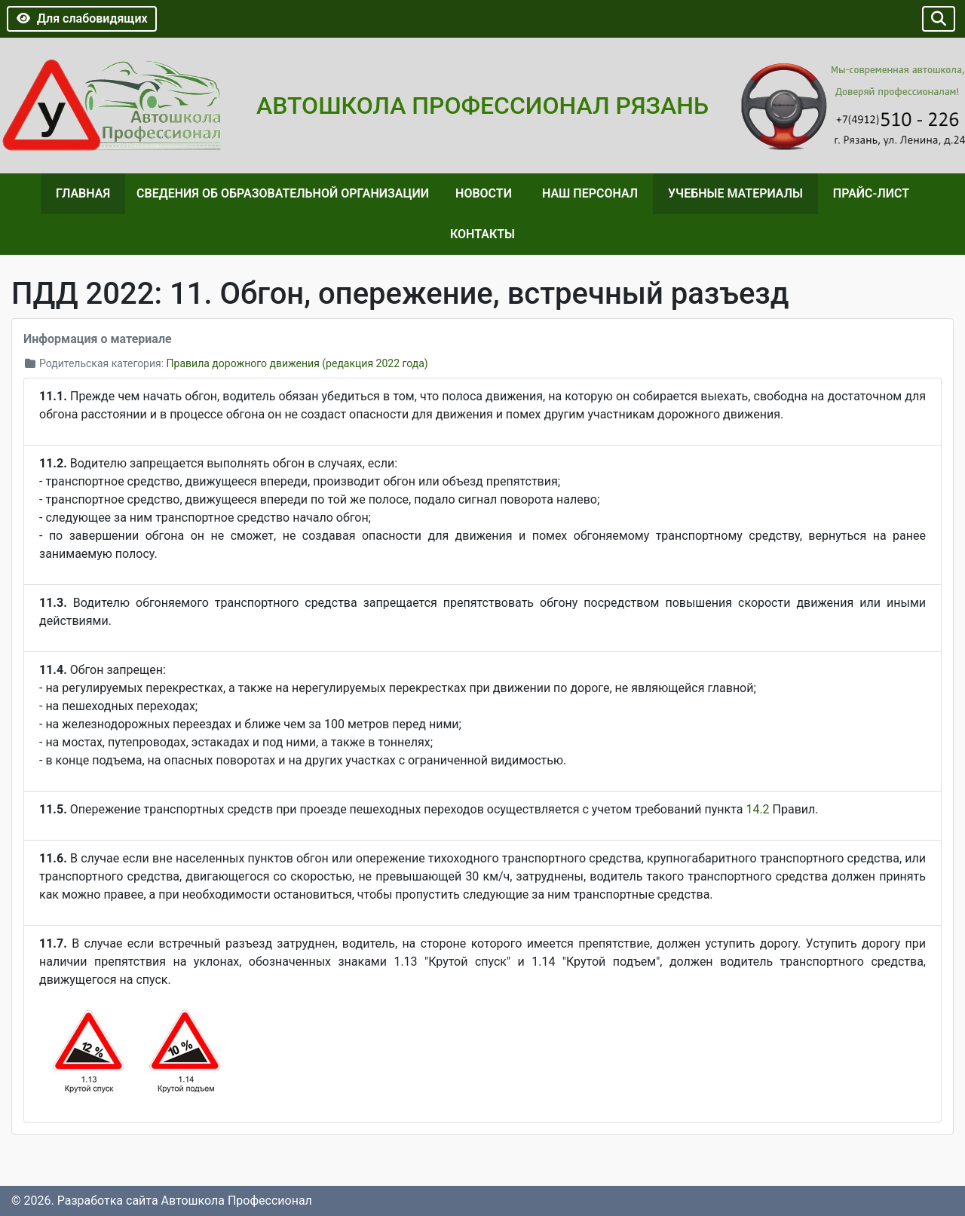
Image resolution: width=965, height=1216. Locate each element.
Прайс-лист (871, 193)
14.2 (757, 809)
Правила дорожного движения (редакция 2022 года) (297, 363)
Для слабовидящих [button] (82, 18)
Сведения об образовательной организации (282, 193)
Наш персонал (590, 193)
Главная (83, 193)
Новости (483, 193)
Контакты (482, 234)
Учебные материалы (735, 193)
